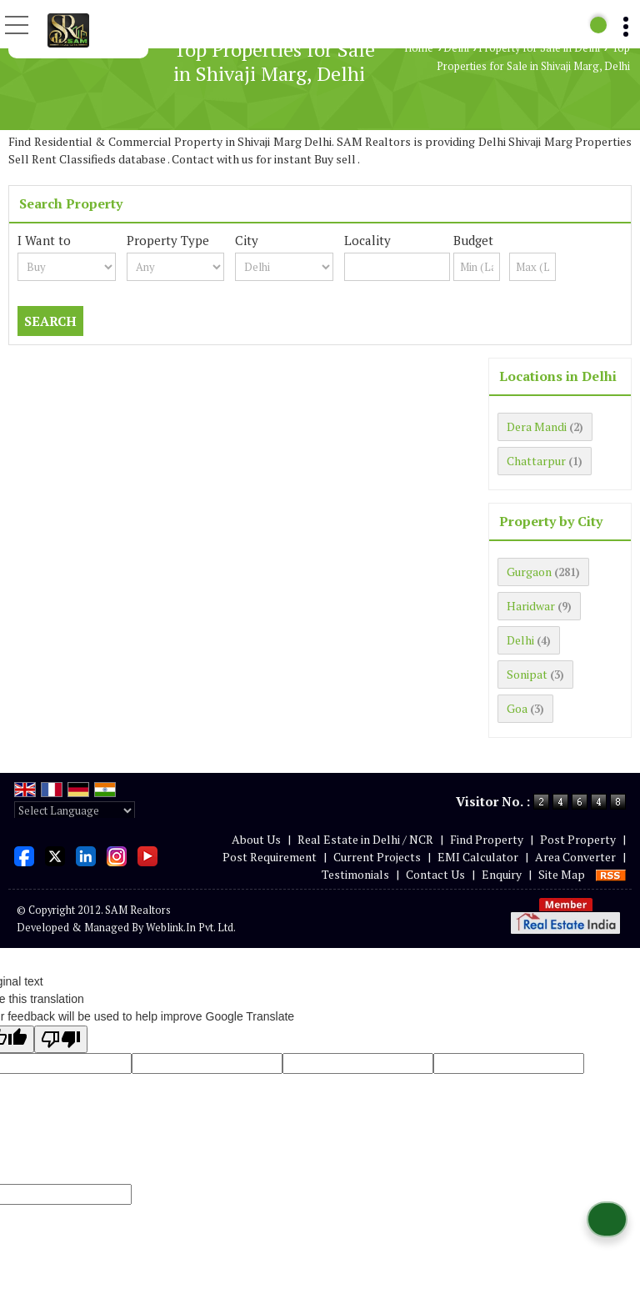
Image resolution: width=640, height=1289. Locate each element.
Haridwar (531, 606)
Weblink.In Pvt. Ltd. (191, 927)
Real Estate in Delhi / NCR (365, 839)
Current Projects (377, 857)
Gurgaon (529, 571)
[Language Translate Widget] (74, 810)
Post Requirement (269, 857)
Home (418, 48)
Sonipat (527, 674)
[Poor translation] (61, 1039)
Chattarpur (536, 461)
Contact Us (435, 874)
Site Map (561, 874)
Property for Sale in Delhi (539, 48)
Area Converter (575, 857)
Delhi (456, 48)
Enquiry (502, 874)
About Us (256, 839)
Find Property (486, 839)
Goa (517, 708)
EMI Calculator (478, 857)
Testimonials (355, 874)
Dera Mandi (537, 426)
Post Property (578, 839)
